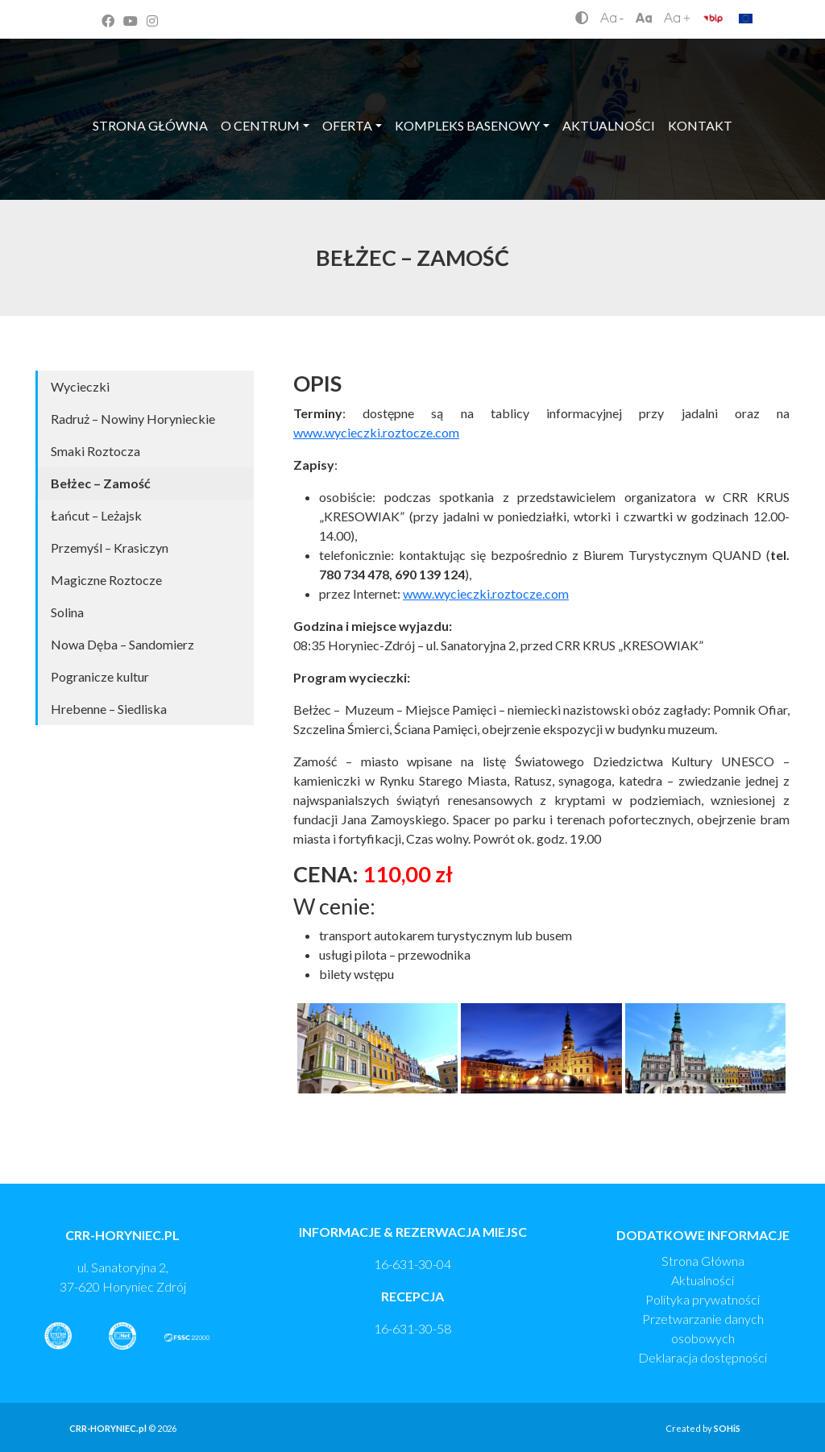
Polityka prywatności (702, 1299)
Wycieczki (80, 386)
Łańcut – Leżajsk (96, 515)
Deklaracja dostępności (702, 1357)
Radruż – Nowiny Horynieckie (133, 418)
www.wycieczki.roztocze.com (376, 432)
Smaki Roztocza (95, 450)
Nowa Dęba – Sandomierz (122, 644)
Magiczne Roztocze (106, 579)
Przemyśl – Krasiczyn (109, 547)
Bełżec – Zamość (101, 483)
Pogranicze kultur (100, 676)
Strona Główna (702, 1260)
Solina (67, 612)
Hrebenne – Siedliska (109, 708)
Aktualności (702, 1280)
